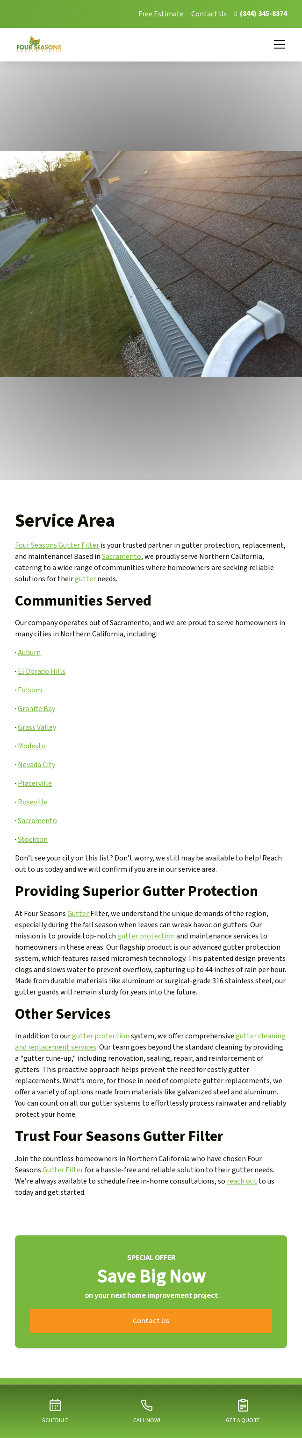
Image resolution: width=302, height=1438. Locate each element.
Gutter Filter (63, 1170)
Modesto (32, 746)
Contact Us (209, 14)
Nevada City (36, 765)
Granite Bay (36, 709)
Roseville (32, 802)
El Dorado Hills (41, 671)
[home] (45, 44)
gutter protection (146, 936)
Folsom (30, 690)
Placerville (35, 783)
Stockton (33, 839)
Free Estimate (161, 14)
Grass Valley (37, 727)
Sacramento (121, 556)
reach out (242, 1181)
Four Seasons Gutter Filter (57, 545)
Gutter (78, 914)
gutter (85, 579)
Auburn (29, 653)
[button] (277, 44)
